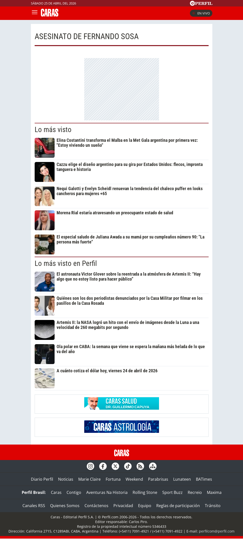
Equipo (144, 505)
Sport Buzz (172, 492)
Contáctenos (96, 505)
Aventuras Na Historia (107, 492)
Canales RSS (33, 505)
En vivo (201, 13)
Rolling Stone (145, 492)
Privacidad (123, 505)
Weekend (134, 479)
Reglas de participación (178, 505)
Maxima (214, 492)
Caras (56, 492)
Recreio (195, 492)
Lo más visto (53, 129)
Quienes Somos (65, 505)
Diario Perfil (42, 479)
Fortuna (113, 479)
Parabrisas (158, 479)
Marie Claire (89, 479)
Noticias (65, 479)
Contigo (74, 492)
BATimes (204, 479)
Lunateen (182, 479)
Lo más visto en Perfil (66, 263)
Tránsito (213, 505)
